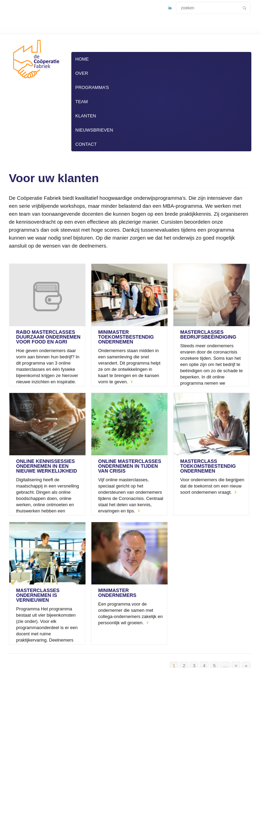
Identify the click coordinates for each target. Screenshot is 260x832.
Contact (86, 144)
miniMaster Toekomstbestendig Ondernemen (126, 337)
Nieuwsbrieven (94, 130)
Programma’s (92, 87)
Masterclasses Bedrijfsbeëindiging (208, 334)
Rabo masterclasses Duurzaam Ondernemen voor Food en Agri (48, 337)
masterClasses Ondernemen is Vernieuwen (38, 595)
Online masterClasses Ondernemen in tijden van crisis (129, 466)
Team (81, 101)
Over (81, 73)
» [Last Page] (246, 665)
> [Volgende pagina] (236, 665)
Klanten (85, 115)
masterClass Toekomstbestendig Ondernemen (208, 466)
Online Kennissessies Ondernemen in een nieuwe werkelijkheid (46, 466)
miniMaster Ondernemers (117, 593)
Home (82, 59)
